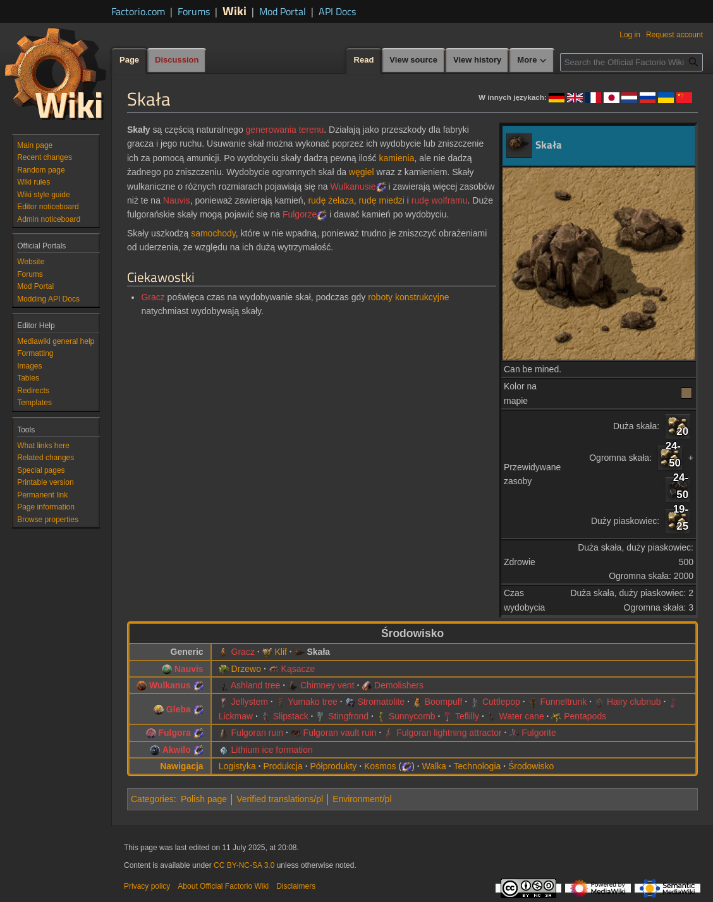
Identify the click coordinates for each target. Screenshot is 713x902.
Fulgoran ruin (257, 733)
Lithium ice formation (272, 750)
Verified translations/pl (279, 799)
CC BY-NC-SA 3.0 (244, 865)
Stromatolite (381, 702)
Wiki (234, 10)
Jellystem (249, 702)
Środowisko (531, 766)
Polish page (204, 799)
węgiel (361, 172)
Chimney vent (327, 685)
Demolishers (399, 685)
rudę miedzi (382, 200)
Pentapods (585, 716)
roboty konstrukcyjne (408, 297)
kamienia (396, 158)
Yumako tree (313, 702)
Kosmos (380, 766)
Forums (194, 11)
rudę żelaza (330, 200)
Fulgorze (300, 214)
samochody (213, 233)
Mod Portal (282, 11)
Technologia (477, 766)
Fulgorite (538, 733)
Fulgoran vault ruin (340, 733)
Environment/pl (361, 799)
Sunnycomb (412, 716)
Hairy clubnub (634, 702)
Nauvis (176, 200)
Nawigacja (181, 766)
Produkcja (282, 766)
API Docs (337, 11)
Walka (434, 766)
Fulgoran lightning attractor (449, 733)
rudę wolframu (439, 200)
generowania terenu (285, 130)
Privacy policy (147, 886)
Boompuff (444, 702)
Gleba (178, 709)
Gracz (152, 297)
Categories (152, 799)
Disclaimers (295, 886)
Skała (318, 652)
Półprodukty (333, 766)
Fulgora (174, 733)
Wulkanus (170, 685)
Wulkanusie (352, 186)
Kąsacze (298, 669)
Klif (280, 652)
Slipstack (290, 716)
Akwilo (176, 750)
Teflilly (467, 716)
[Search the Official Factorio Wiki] (631, 62)
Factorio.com (138, 11)
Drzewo (246, 669)
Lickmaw (236, 716)
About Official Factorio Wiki (223, 886)
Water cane (521, 716)
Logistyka (237, 766)
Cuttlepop (501, 702)
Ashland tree (256, 685)
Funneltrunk (563, 702)
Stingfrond (348, 716)
